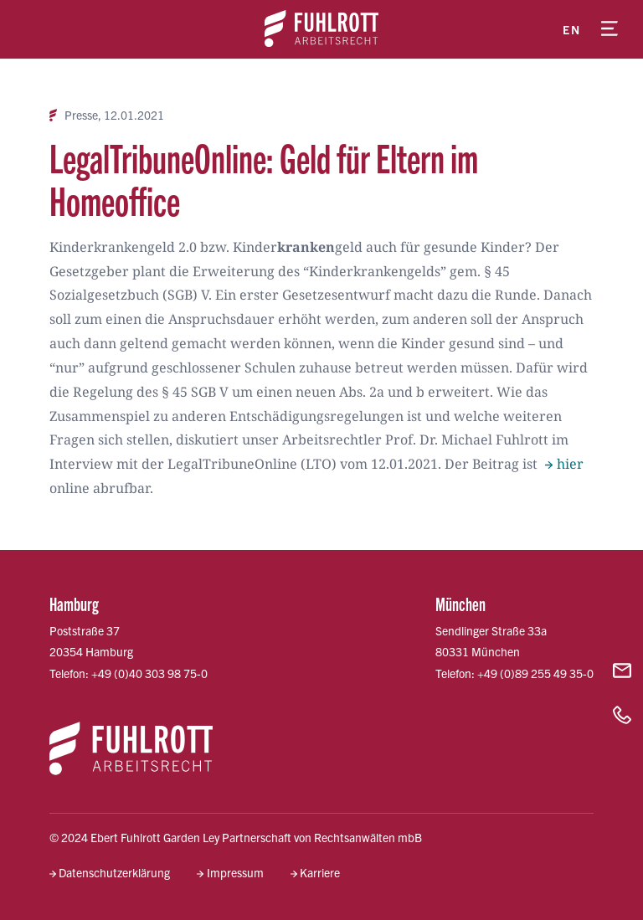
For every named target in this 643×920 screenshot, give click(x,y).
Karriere (320, 872)
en (571, 29)
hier (570, 464)
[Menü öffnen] (609, 29)
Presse (81, 115)
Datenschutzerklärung (114, 872)
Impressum (235, 872)
